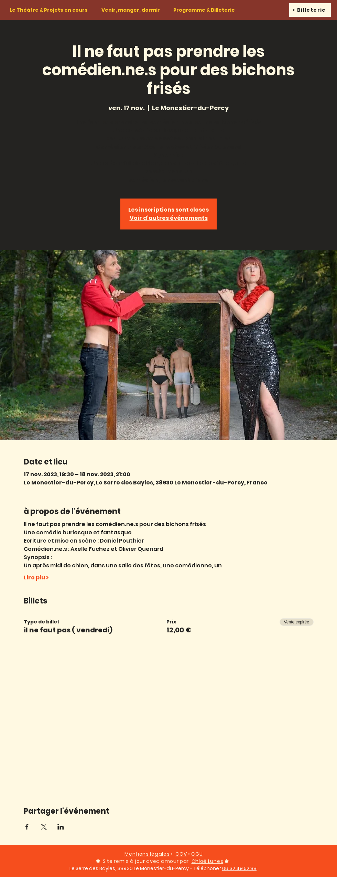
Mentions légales (147, 854)
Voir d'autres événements (169, 218)
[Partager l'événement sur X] (44, 827)
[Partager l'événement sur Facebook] (27, 827)
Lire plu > (36, 577)
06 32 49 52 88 (239, 868)
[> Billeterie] (310, 10)
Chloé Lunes (208, 861)
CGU (197, 854)
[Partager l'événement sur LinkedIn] (60, 827)
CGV (181, 854)
